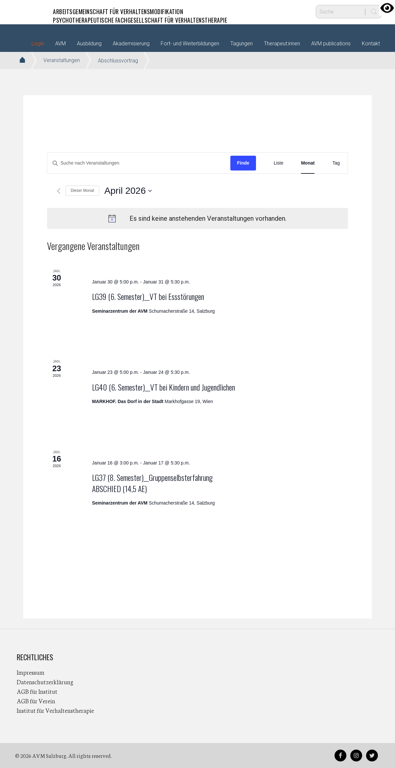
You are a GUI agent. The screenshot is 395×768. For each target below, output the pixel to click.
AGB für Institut (37, 691)
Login (38, 43)
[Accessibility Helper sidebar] (387, 8)
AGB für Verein (36, 700)
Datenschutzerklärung (45, 681)
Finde (243, 163)
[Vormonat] (58, 191)
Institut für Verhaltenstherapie (55, 710)
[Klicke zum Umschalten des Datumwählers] (128, 190)
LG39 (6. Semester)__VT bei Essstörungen (148, 296)
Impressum (30, 672)
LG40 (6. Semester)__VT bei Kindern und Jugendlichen (163, 387)
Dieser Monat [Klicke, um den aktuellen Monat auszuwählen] (82, 190)
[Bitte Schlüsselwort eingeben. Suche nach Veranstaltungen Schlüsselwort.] (138, 163)
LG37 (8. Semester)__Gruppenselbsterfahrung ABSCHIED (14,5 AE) (152, 482)
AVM (29, 11)
